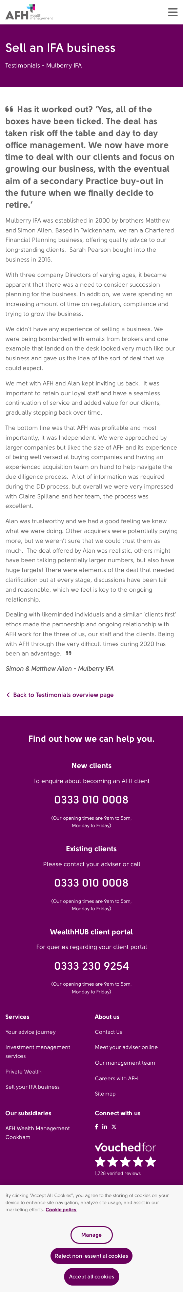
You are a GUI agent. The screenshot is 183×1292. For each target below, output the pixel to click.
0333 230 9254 (91, 966)
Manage (91, 1237)
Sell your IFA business (32, 1087)
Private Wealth (23, 1071)
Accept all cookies (91, 1279)
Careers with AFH (116, 1078)
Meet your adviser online (126, 1047)
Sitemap (105, 1093)
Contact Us (108, 1032)
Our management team (125, 1063)
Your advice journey (30, 1032)
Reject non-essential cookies (91, 1258)
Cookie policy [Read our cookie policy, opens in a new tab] (61, 1211)
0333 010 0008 (91, 800)
